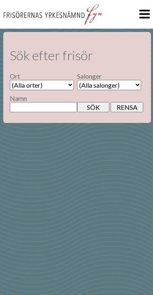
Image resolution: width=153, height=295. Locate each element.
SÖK (93, 107)
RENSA (127, 107)
